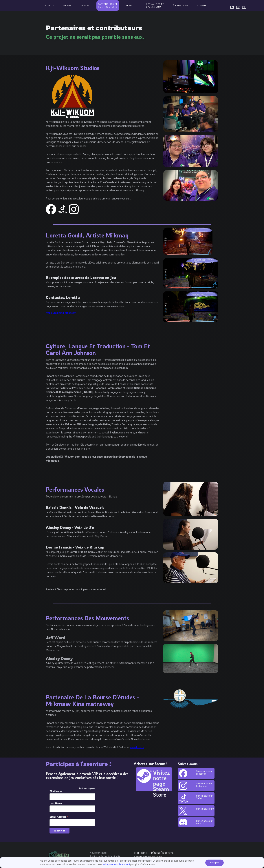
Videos (67, 6)
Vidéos (49, 6)
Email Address (59, 817)
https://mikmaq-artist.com (61, 312)
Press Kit (131, 6)
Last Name (56, 803)
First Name (56, 791)
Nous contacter (98, 852)
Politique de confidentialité (105, 856)
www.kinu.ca (137, 747)
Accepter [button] (214, 862)
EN (232, 7)
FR (238, 7)
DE (244, 7)
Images (85, 6)
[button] (155, 5)
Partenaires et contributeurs (108, 5)
